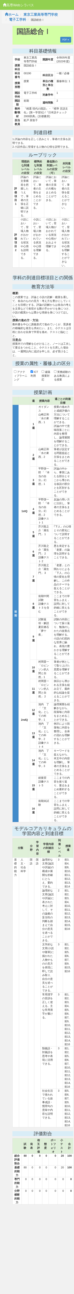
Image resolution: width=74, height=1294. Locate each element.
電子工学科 (17, 19)
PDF (65, 39)
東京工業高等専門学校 (40, 14)
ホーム (11, 14)
